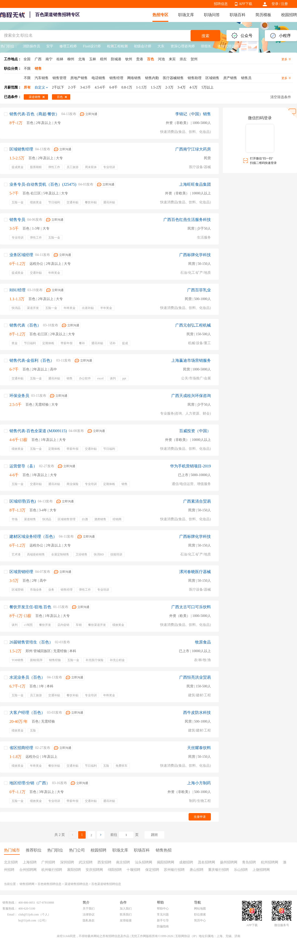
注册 (284, 4)
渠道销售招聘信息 (76, 884)
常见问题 (163, 914)
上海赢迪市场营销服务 (191, 360)
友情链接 (126, 920)
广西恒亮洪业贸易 (195, 677)
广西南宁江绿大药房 (193, 149)
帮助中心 (163, 908)
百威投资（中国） (195, 431)
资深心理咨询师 (183, 46)
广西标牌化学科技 (195, 255)
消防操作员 (31, 46)
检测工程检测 (117, 46)
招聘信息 (221, 4)
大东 (160, 46)
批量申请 (200, 817)
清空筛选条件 (280, 97)
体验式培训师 (228, 46)
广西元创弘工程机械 (193, 325)
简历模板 (263, 15)
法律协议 (89, 914)
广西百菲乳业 (199, 290)
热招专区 (160, 15)
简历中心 (200, 920)
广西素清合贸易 (197, 501)
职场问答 (212, 15)
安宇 (49, 46)
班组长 (206, 46)
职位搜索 (200, 914)
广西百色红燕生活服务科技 (187, 219)
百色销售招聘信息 (49, 884)
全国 (27, 59)
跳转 (154, 835)
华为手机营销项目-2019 (190, 466)
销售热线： (9, 902)
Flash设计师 (92, 46)
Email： (12, 914)
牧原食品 (203, 642)
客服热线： (9, 908)
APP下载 (245, 4)
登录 (275, 4)
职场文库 (186, 15)
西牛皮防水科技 (197, 712)
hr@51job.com (27, 920)
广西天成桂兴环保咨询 (191, 396)
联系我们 (126, 914)
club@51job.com (28, 914)
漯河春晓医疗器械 (195, 572)
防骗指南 (163, 926)
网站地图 (200, 908)
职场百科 (238, 15)
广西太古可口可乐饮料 (191, 607)
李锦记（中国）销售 (193, 114)
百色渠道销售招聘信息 (106, 884)
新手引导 (163, 920)
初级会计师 (142, 46)
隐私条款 (89, 920)
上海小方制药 (199, 783)
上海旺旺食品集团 (195, 184)
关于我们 (89, 908)
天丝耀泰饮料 (199, 748)
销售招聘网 (27, 884)
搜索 (205, 36)
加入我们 (126, 908)
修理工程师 (68, 46)
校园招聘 (289, 15)
